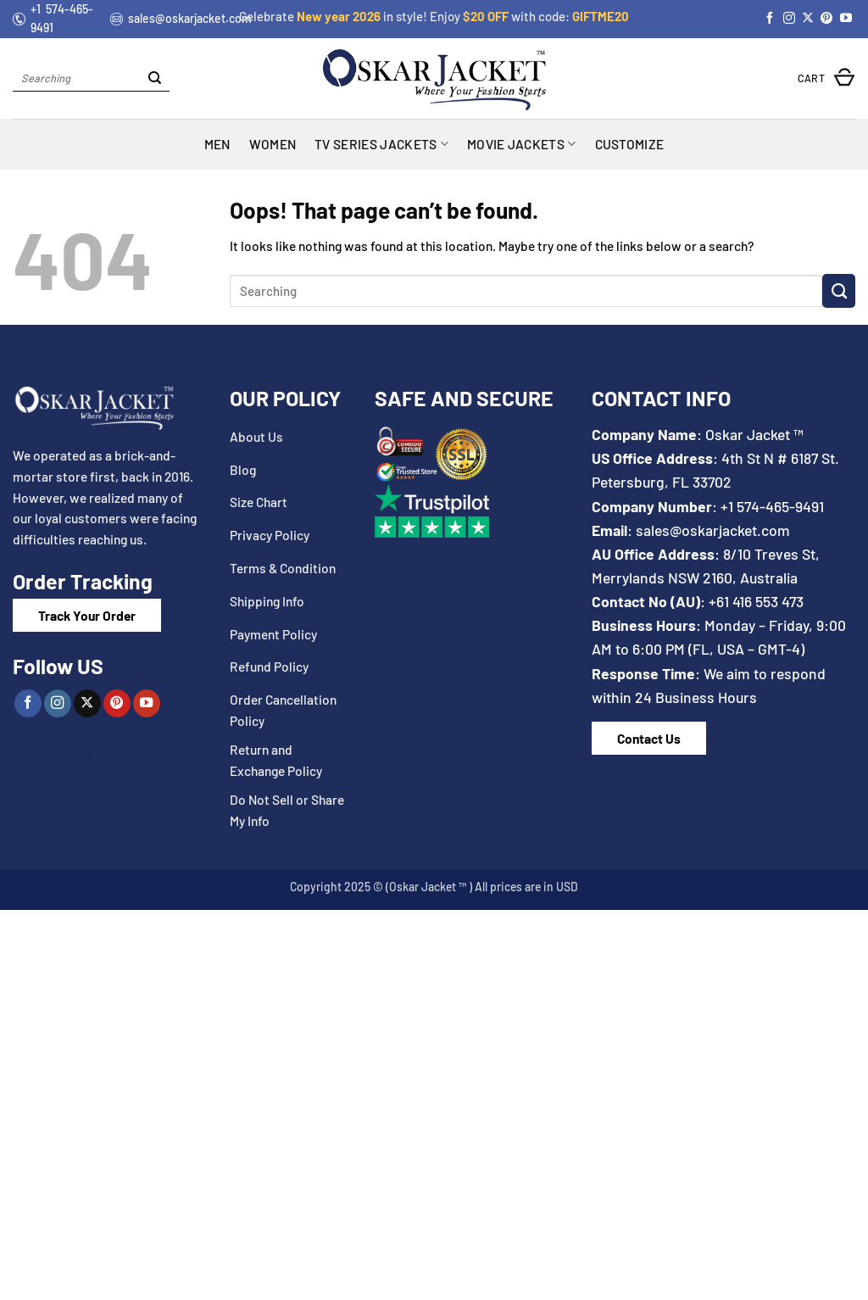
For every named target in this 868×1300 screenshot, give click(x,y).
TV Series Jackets (381, 144)
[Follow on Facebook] (770, 18)
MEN (217, 144)
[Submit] (155, 78)
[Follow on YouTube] (846, 18)
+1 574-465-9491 (772, 506)
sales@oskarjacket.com (713, 530)
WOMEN (273, 144)
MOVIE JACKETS (521, 144)
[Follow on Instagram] (789, 18)
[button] (826, 78)
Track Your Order (87, 615)
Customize (630, 144)
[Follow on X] (808, 18)
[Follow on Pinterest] (826, 18)
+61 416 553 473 (756, 601)
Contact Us (649, 738)
